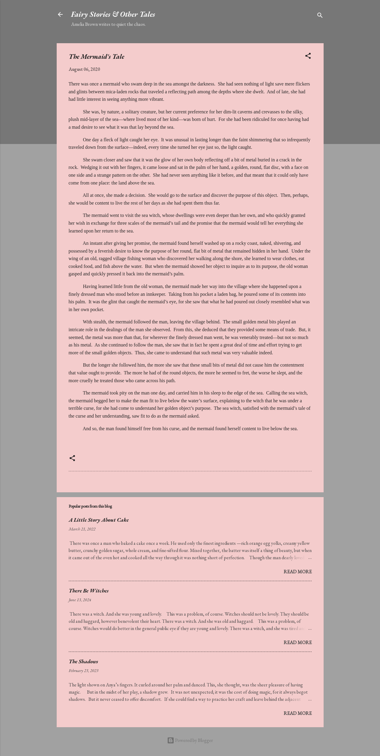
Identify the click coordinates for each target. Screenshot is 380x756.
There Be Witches (89, 590)
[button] (308, 57)
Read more (298, 571)
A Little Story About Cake (99, 519)
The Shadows (83, 661)
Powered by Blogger (190, 740)
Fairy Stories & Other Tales (113, 14)
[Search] (320, 16)
